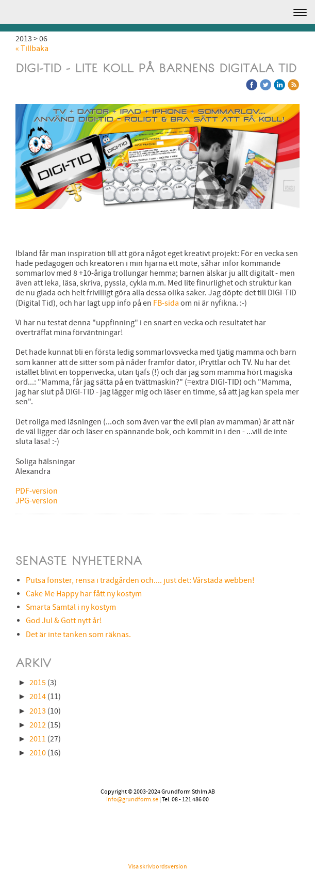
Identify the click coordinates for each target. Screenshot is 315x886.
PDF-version (36, 491)
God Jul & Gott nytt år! (64, 620)
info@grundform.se (132, 799)
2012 (37, 725)
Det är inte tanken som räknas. (78, 634)
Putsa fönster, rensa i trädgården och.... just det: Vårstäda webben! (140, 580)
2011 (37, 739)
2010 (37, 753)
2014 (37, 696)
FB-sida (166, 303)
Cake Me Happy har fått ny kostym (84, 594)
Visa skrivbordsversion (157, 867)
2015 (37, 682)
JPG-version (36, 501)
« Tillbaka (31, 48)
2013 (37, 711)
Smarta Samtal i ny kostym (71, 607)
